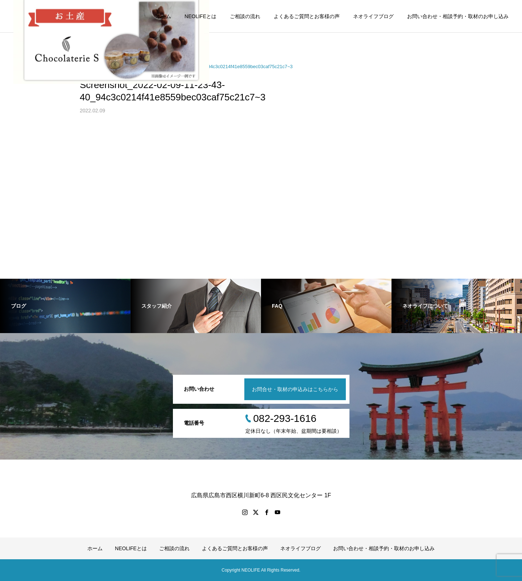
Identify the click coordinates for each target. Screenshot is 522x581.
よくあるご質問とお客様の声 (307, 16)
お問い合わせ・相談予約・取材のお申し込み (458, 16)
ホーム (163, 16)
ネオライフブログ (373, 16)
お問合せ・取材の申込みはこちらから (295, 389)
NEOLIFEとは (200, 16)
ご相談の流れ (245, 16)
